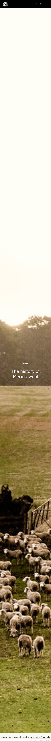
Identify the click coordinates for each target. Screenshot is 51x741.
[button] (36, 4)
